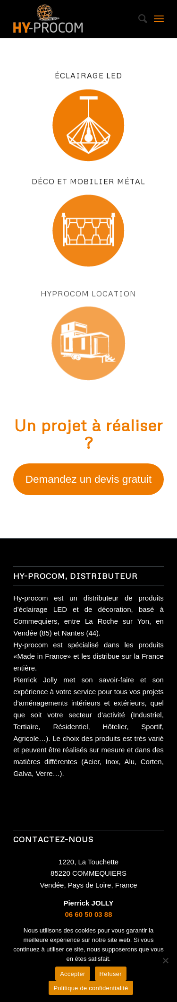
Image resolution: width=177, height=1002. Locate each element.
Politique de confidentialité (90, 988)
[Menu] (159, 19)
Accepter (72, 973)
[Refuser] (165, 960)
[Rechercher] (138, 19)
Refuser (111, 973)
